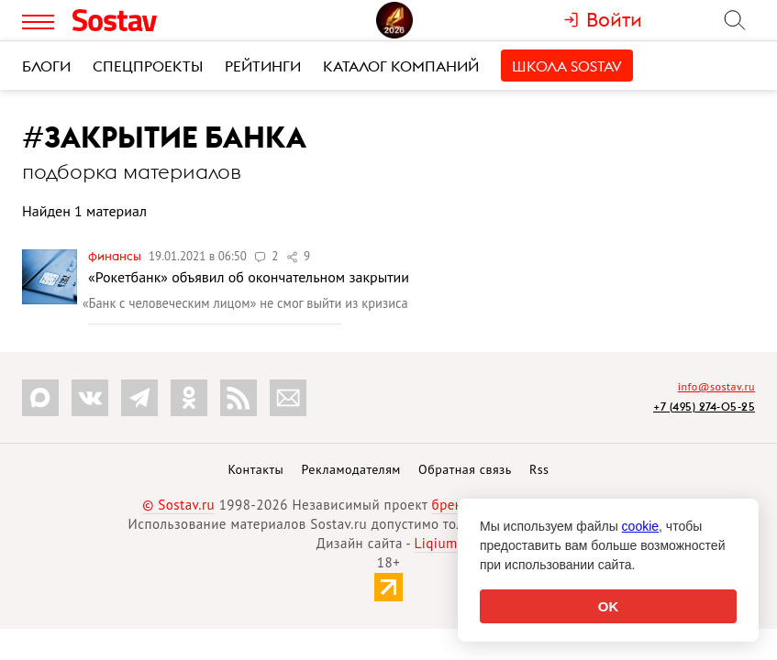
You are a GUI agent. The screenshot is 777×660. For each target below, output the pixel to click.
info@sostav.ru (716, 386)
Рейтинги (263, 66)
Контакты (255, 469)
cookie (640, 526)
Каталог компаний (401, 66)
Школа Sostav (567, 66)
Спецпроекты (148, 66)
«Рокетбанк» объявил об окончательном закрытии (248, 277)
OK (608, 606)
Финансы (116, 255)
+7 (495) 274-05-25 (704, 406)
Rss (539, 469)
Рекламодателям (350, 469)
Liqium (436, 543)
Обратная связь (465, 469)
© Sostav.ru (178, 504)
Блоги (46, 66)
